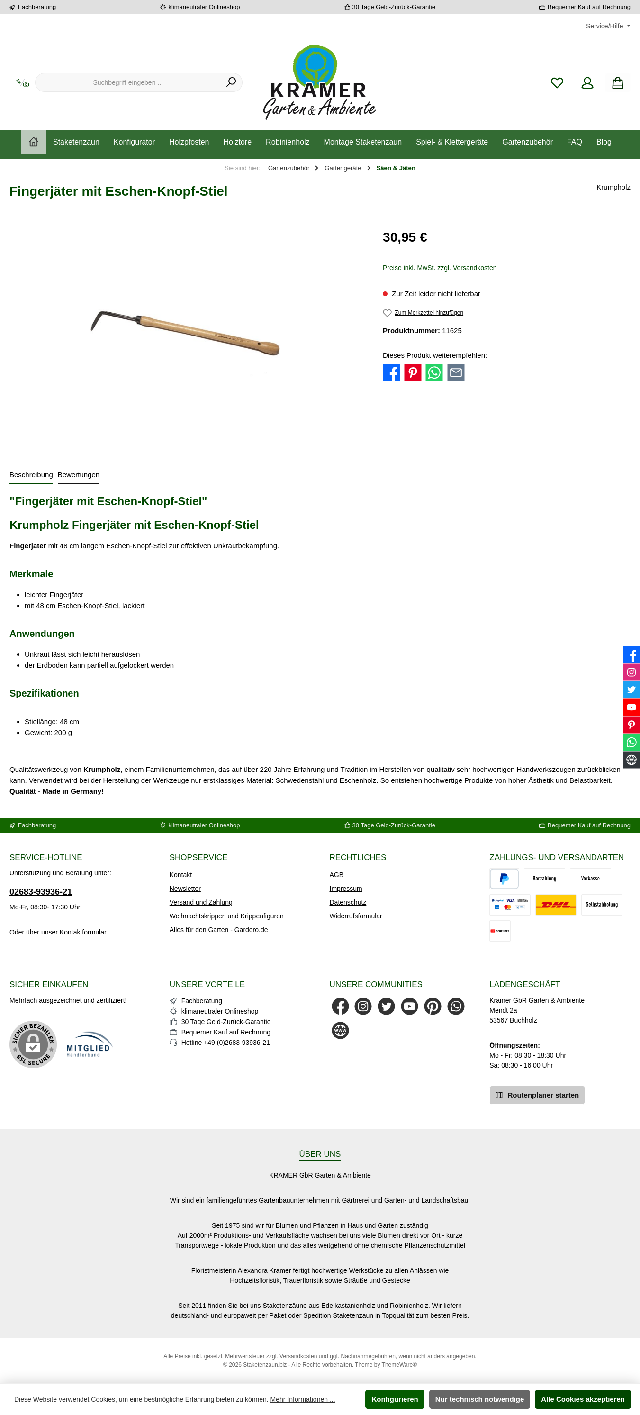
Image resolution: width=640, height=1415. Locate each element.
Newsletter (185, 888)
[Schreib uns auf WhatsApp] (456, 1006)
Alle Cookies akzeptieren (583, 1399)
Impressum (346, 888)
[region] (186, 329)
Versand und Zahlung (201, 902)
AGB (337, 875)
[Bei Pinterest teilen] (413, 372)
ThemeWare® (399, 1364)
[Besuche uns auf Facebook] (340, 1006)
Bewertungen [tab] (78, 475)
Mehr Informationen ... (302, 1399)
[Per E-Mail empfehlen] (456, 372)
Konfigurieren (394, 1399)
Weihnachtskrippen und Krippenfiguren (227, 916)
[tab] (31, 475)
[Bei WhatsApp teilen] (434, 372)
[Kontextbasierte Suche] (22, 82)
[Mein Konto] (587, 82)
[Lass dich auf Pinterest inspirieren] (432, 1006)
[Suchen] (231, 82)
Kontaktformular (83, 932)
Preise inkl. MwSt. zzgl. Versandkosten (439, 268)
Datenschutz (348, 902)
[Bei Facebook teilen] (391, 372)
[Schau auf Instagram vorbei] (363, 1006)
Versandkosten (298, 1356)
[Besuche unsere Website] (340, 1030)
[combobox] (128, 82)
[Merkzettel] (557, 82)
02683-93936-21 (40, 892)
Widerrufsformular (356, 916)
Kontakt (181, 875)
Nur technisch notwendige (479, 1399)
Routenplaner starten (537, 1094)
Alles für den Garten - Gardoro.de (219, 930)
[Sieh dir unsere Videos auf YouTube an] (409, 1006)
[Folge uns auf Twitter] (386, 1006)
